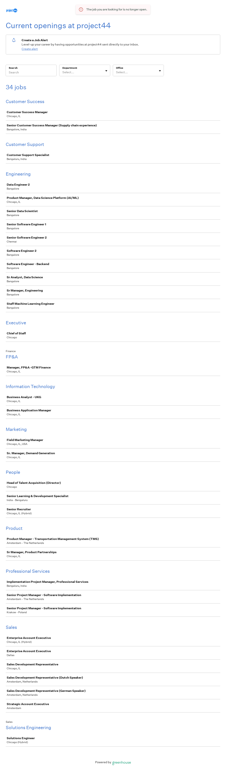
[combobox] (62, 72)
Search (13, 68)
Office (119, 68)
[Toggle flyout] (106, 71)
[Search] (31, 73)
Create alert (30, 49)
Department (69, 68)
